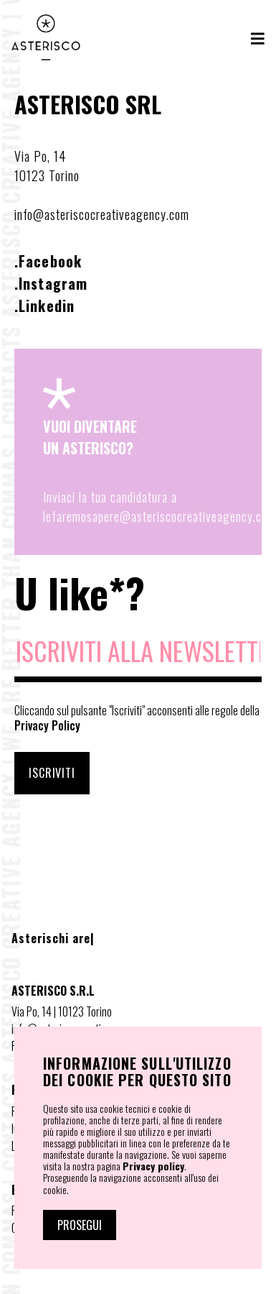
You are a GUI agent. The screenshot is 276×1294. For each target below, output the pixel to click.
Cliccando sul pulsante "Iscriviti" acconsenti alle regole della (137, 718)
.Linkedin (44, 305)
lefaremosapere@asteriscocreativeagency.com (159, 516)
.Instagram (50, 283)
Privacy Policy (47, 725)
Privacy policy (153, 1165)
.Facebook (48, 261)
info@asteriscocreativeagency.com (101, 214)
